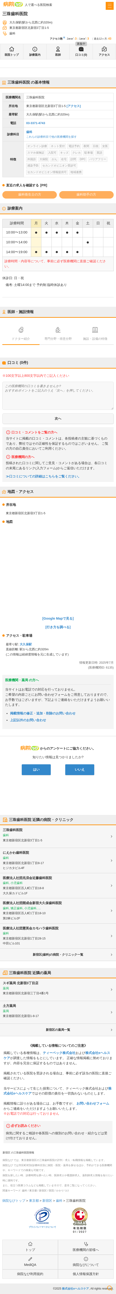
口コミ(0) (81, 54)
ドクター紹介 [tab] (21, 338)
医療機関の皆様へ (86, 1250)
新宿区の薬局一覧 (58, 1030)
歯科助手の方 (86, 194)
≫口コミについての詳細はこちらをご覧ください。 (43, 476)
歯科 (29, 132)
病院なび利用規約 (30, 1274)
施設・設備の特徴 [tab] (95, 338)
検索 (110, 1288)
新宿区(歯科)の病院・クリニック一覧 (58, 954)
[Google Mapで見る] (58, 618)
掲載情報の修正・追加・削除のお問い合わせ (43, 713)
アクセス (104, 54)
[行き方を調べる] (58, 627)
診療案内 (34, 54)
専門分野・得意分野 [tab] (58, 338)
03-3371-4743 (35, 123)
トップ (30, 1250)
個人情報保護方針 (86, 1274)
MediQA (30, 1265)
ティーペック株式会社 (59, 1053)
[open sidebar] (110, 6)
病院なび (13, 4)
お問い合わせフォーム (92, 1103)
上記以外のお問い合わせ (28, 720)
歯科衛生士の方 (29, 194)
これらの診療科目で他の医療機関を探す (51, 136)
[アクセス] (74, 106)
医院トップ (12, 54)
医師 (58, 54)
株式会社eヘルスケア (75, 1288)
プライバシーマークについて (42, 1227)
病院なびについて (86, 1265)
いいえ (80, 769)
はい (36, 769)
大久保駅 (26, 644)
